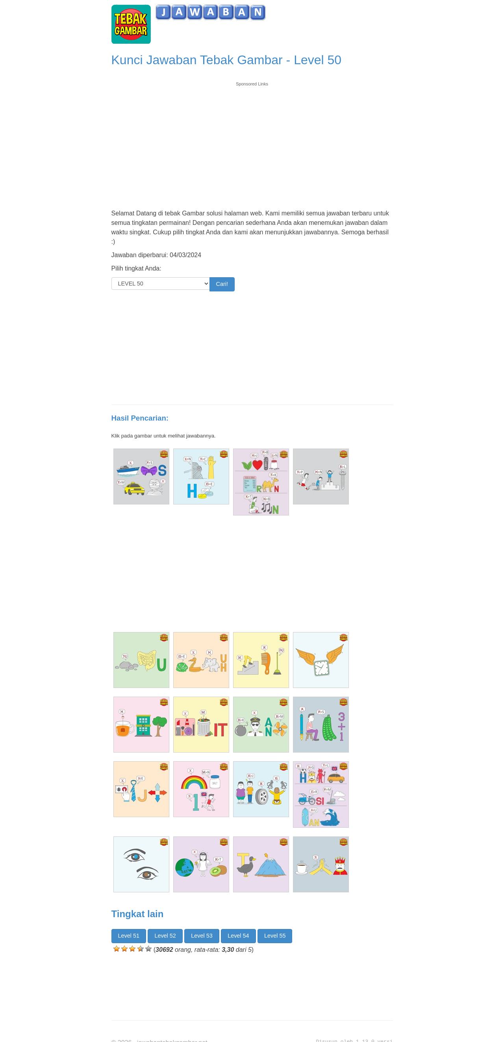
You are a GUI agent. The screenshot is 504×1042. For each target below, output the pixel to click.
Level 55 (274, 936)
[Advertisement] (252, 142)
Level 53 (201, 936)
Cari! (222, 284)
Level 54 (238, 936)
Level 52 (165, 936)
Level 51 (128, 936)
